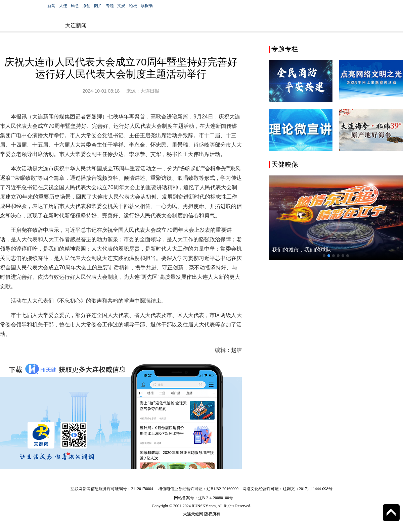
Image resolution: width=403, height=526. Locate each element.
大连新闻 (76, 25)
